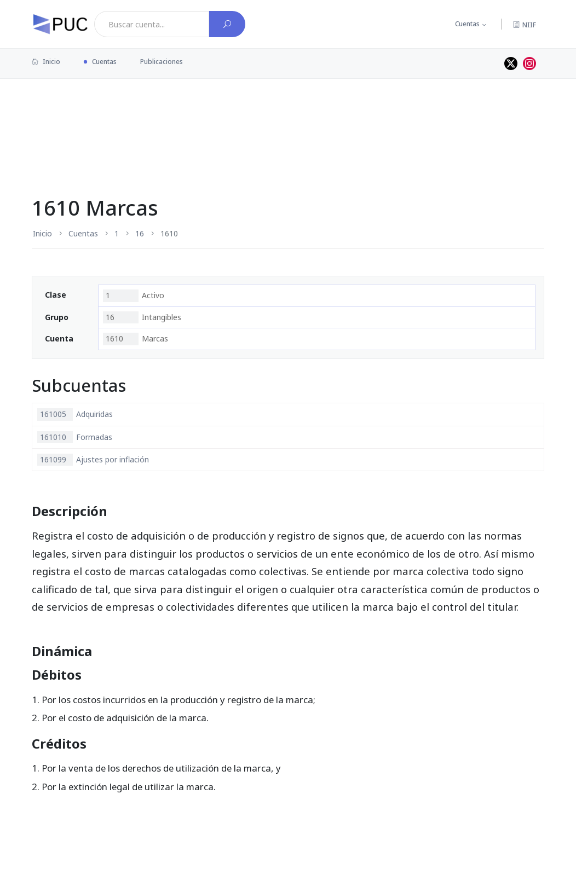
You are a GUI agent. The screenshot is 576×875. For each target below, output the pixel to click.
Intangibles (142, 317)
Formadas (74, 437)
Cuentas (467, 23)
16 (139, 233)
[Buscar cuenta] (227, 24)
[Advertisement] (288, 114)
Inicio (46, 61)
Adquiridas (75, 414)
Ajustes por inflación (93, 460)
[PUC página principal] (60, 24)
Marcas (135, 339)
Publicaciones (161, 61)
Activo (133, 295)
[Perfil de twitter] (510, 63)
